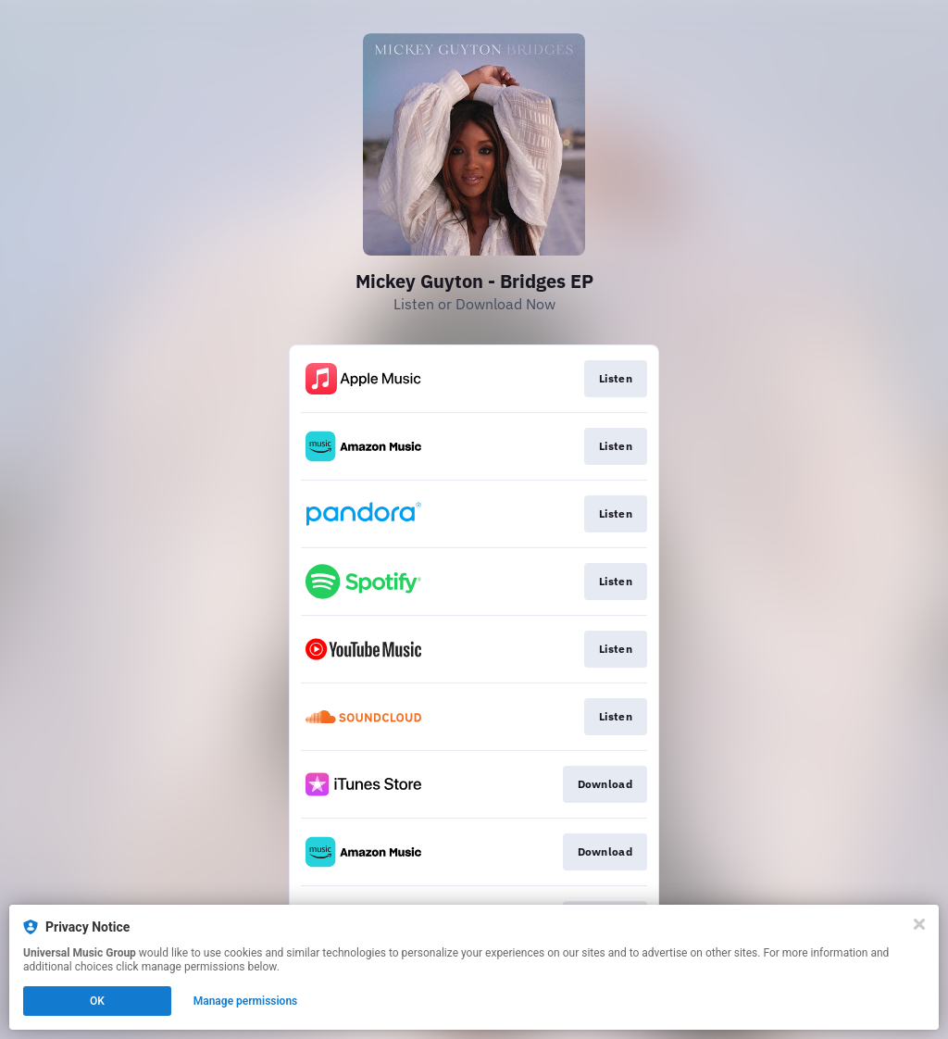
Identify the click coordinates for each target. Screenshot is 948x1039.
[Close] (919, 924)
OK (97, 1001)
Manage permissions (245, 1001)
